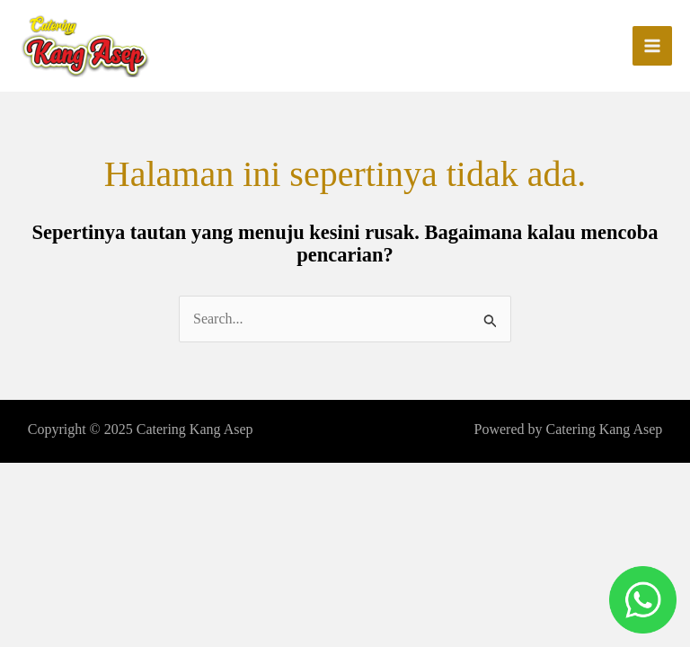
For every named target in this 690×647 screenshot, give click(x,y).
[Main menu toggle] (652, 46)
